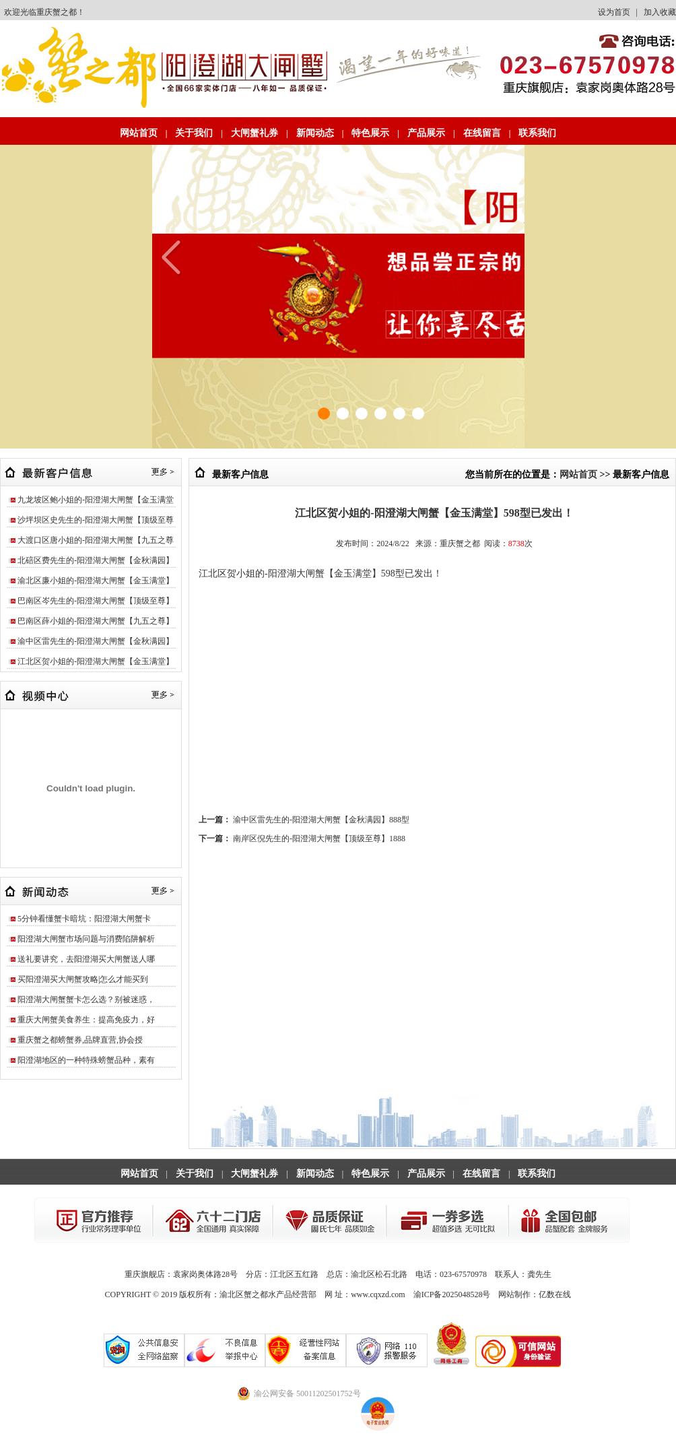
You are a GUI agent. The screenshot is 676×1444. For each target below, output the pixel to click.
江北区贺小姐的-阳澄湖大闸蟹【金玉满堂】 (96, 661)
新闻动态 (315, 133)
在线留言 (482, 133)
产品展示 (426, 133)
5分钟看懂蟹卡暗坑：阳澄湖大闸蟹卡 (84, 918)
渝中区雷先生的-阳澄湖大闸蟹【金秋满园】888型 (321, 819)
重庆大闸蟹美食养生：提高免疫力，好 (86, 1019)
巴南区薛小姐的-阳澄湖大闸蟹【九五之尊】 (96, 621)
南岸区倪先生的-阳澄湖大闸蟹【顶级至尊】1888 (319, 838)
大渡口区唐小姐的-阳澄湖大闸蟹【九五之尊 (96, 540)
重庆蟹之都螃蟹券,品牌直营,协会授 (80, 1040)
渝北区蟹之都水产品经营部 (267, 1294)
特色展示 (370, 133)
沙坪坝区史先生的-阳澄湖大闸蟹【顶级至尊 (96, 520)
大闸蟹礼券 (254, 133)
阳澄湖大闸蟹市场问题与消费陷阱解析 (86, 939)
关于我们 (194, 133)
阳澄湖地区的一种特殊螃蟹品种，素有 (86, 1060)
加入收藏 (660, 12)
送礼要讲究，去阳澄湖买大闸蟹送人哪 (86, 959)
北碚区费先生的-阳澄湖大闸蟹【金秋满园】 (96, 560)
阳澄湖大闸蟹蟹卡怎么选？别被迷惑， (86, 999)
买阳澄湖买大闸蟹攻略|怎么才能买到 (83, 979)
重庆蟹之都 (56, 12)
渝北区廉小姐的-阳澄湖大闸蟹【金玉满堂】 (96, 580)
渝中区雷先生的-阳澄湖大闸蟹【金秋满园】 (96, 641)
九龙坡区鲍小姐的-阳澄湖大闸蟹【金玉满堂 (96, 499)
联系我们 (537, 133)
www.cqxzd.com (378, 1294)
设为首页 (614, 12)
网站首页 (139, 133)
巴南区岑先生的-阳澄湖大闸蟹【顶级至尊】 (96, 600)
